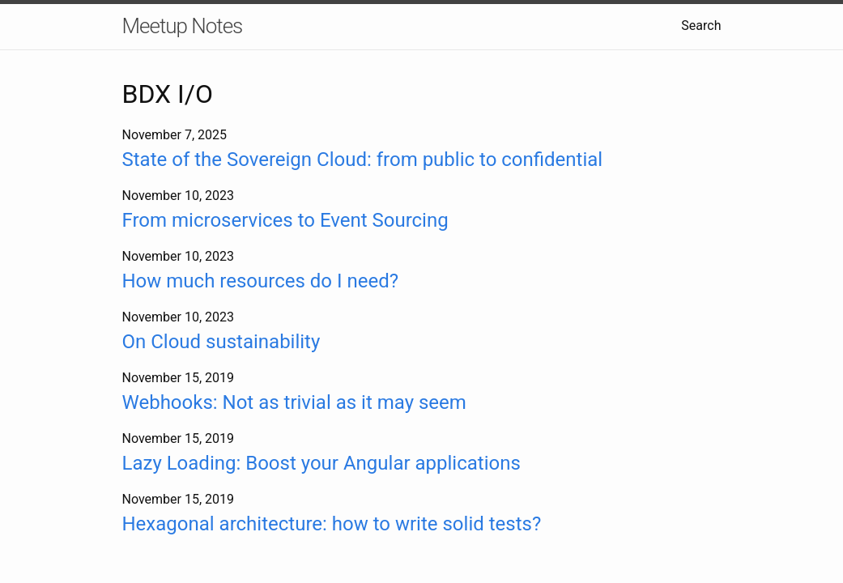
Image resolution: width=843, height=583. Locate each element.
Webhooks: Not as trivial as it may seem (294, 402)
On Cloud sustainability (221, 341)
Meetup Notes (182, 26)
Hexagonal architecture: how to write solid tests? (332, 524)
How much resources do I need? (260, 281)
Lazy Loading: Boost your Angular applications (321, 463)
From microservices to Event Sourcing (285, 220)
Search (701, 25)
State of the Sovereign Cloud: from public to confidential (362, 159)
